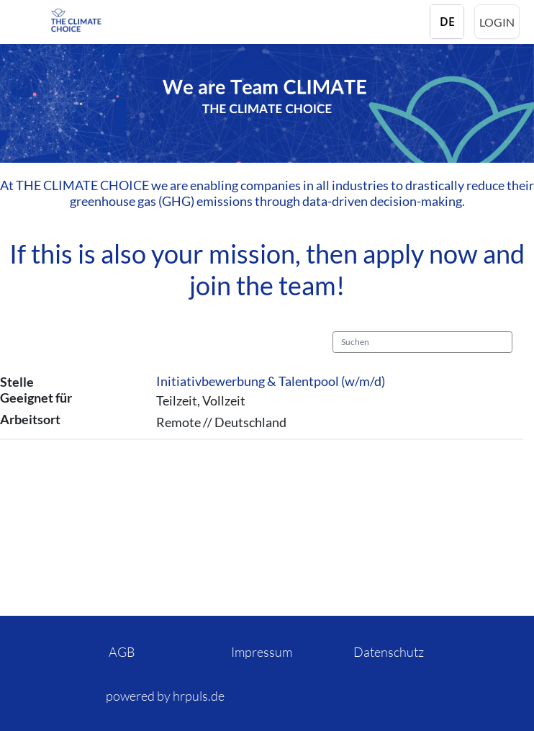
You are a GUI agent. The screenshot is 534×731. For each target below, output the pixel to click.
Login (497, 22)
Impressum (261, 652)
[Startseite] (108, 20)
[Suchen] (422, 342)
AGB (122, 652)
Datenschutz (388, 652)
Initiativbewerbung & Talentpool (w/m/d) (270, 381)
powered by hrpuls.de (165, 696)
